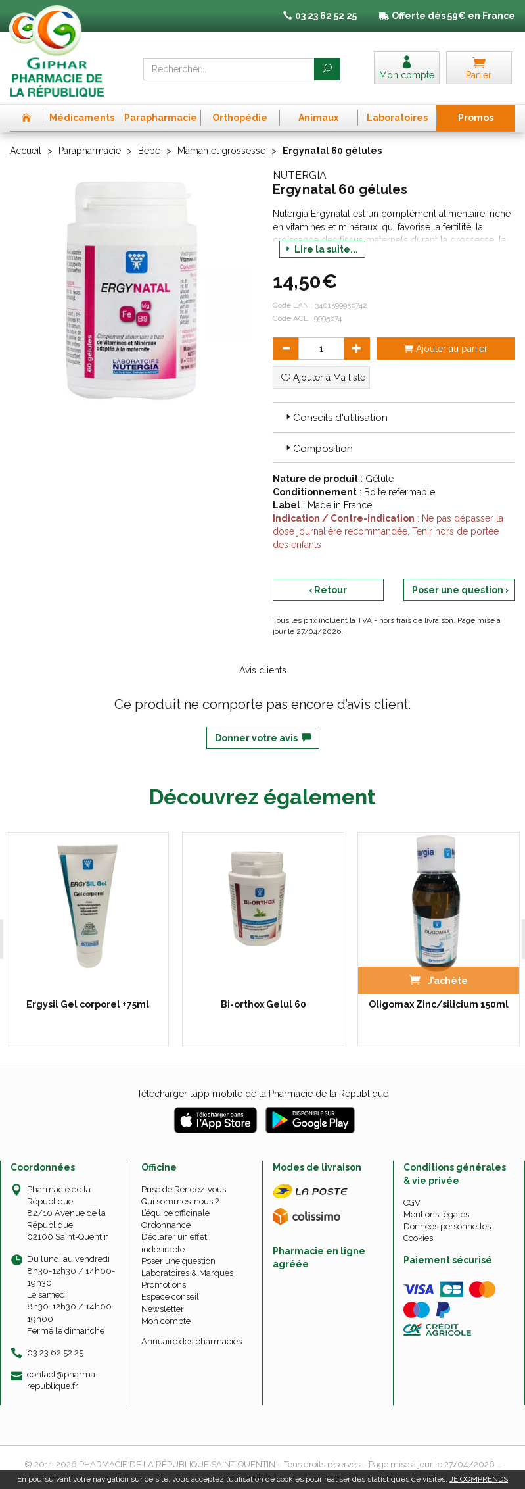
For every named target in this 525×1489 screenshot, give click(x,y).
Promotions (163, 1285)
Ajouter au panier (446, 348)
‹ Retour (328, 590)
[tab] (394, 417)
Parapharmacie (89, 150)
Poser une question (178, 1260)
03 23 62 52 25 (55, 1352)
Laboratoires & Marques (187, 1272)
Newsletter (162, 1308)
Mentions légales (436, 1214)
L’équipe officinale (175, 1213)
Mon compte (166, 1320)
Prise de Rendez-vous (183, 1189)
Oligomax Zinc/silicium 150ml (437, 1003)
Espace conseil (170, 1297)
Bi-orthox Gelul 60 (261, 1003)
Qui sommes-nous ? (180, 1201)
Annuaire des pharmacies (191, 1341)
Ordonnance (166, 1225)
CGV (412, 1202)
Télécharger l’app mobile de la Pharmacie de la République (262, 1093)
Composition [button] (318, 448)
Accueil (25, 150)
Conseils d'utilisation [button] (335, 418)
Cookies (418, 1238)
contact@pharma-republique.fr (63, 1380)
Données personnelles (447, 1226)
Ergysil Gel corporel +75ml (86, 1003)
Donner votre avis (263, 738)
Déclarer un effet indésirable (174, 1243)
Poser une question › (460, 590)
